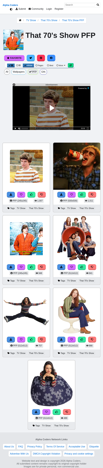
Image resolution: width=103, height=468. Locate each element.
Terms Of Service (55, 446)
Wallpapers (19, 71)
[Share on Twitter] (31, 58)
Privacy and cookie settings (79, 453)
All (7, 71)
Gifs (43, 71)
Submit (21, 9)
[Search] (98, 4)
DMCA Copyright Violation (46, 453)
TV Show (31, 20)
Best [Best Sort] (50, 65)
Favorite (14, 58)
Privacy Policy (34, 446)
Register (59, 9)
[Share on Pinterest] (41, 58)
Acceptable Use (77, 446)
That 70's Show (49, 20)
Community (36, 9)
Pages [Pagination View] (39, 65)
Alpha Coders (10, 5)
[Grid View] (11, 65)
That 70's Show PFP (73, 20)
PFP (33, 71)
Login (49, 9)
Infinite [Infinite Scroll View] (28, 65)
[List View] (18, 65)
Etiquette (94, 446)
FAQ (20, 446)
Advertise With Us (19, 453)
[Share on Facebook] (51, 58)
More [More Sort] (61, 65)
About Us (9, 446)
